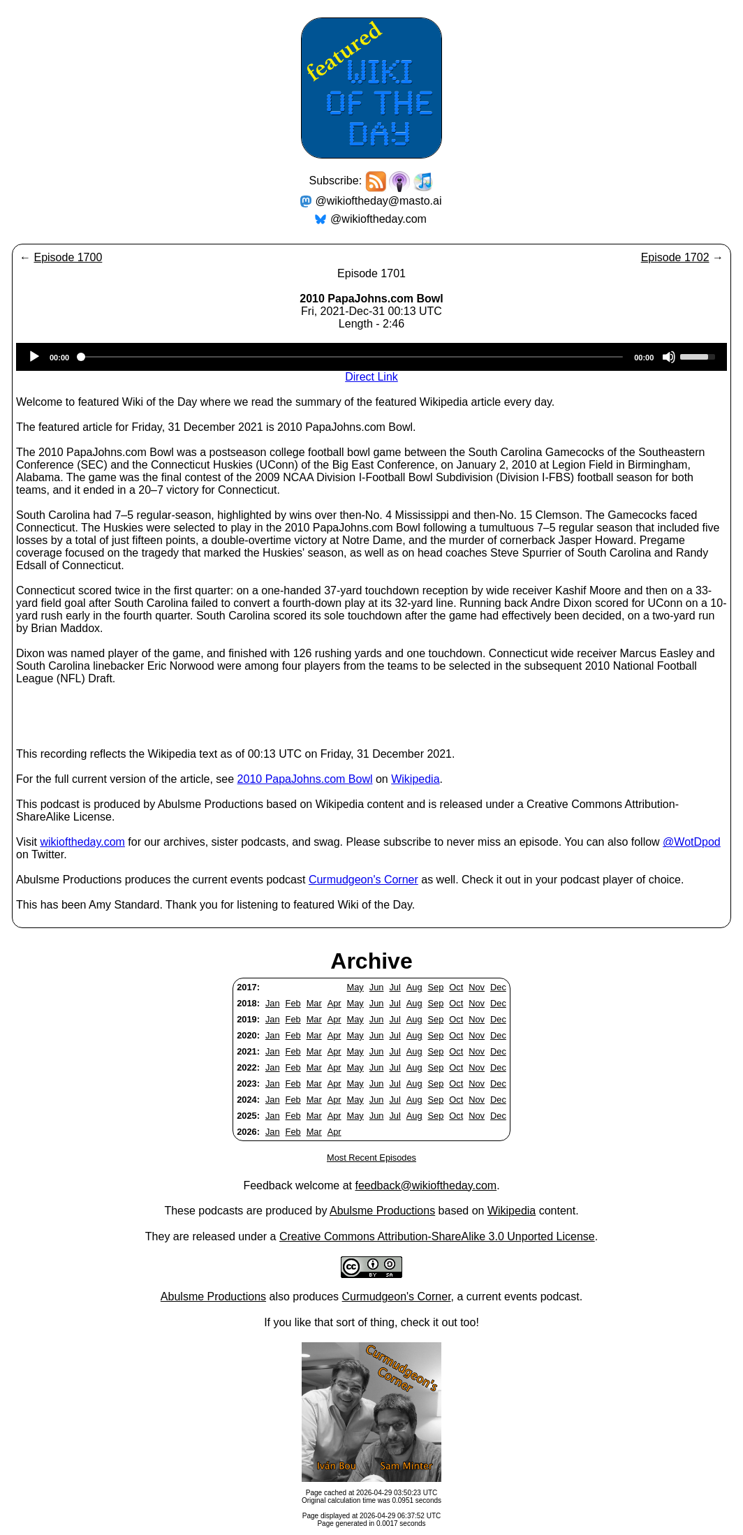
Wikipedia (415, 779)
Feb (293, 1003)
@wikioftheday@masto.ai (379, 201)
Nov (477, 987)
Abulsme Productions (382, 1211)
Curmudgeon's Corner (363, 880)
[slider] (351, 357)
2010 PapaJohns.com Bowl (305, 779)
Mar (314, 1003)
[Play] (34, 357)
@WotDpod (692, 842)
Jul (394, 987)
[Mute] (669, 357)
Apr (334, 1003)
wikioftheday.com (82, 842)
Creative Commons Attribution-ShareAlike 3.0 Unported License (437, 1236)
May (355, 987)
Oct (456, 987)
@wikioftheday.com (378, 219)
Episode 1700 (68, 257)
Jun (376, 987)
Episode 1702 (675, 257)
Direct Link (371, 377)
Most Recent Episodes (371, 1157)
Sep (436, 987)
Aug (414, 987)
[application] (371, 357)
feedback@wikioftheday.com (425, 1185)
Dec (498, 987)
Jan (272, 1003)
